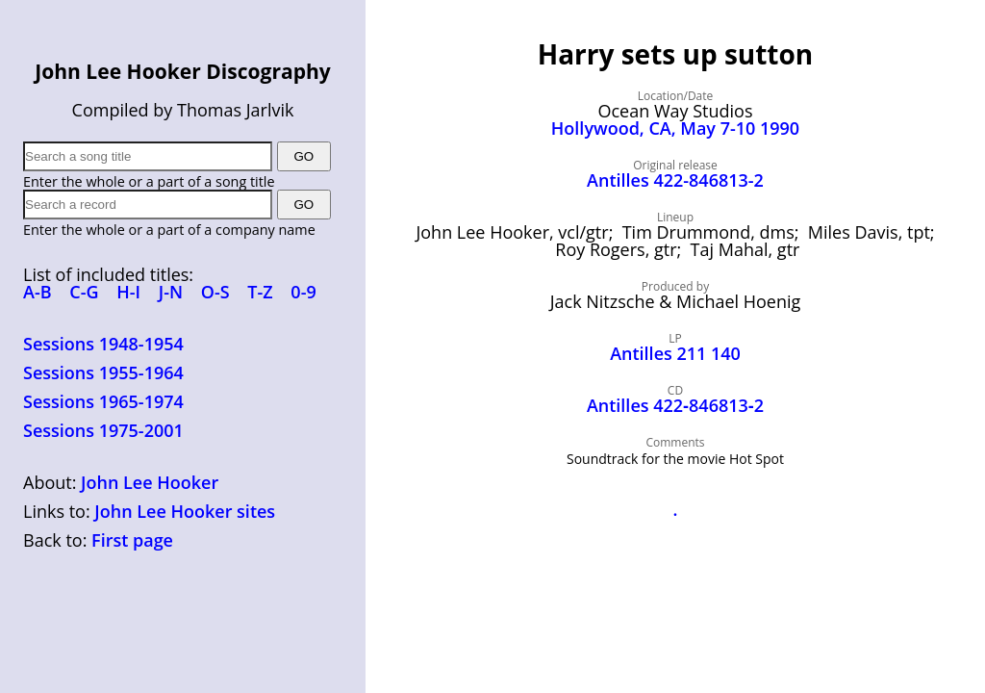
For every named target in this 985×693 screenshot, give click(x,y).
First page (132, 540)
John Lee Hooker (149, 482)
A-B (37, 291)
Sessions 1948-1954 (103, 343)
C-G (83, 291)
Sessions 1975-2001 (103, 430)
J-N (171, 291)
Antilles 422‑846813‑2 (675, 405)
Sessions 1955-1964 (103, 372)
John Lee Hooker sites (184, 511)
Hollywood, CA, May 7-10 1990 (675, 128)
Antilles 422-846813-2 (675, 180)
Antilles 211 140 (675, 353)
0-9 (303, 291)
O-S (215, 291)
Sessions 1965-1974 (103, 401)
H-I (128, 291)
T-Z (259, 291)
